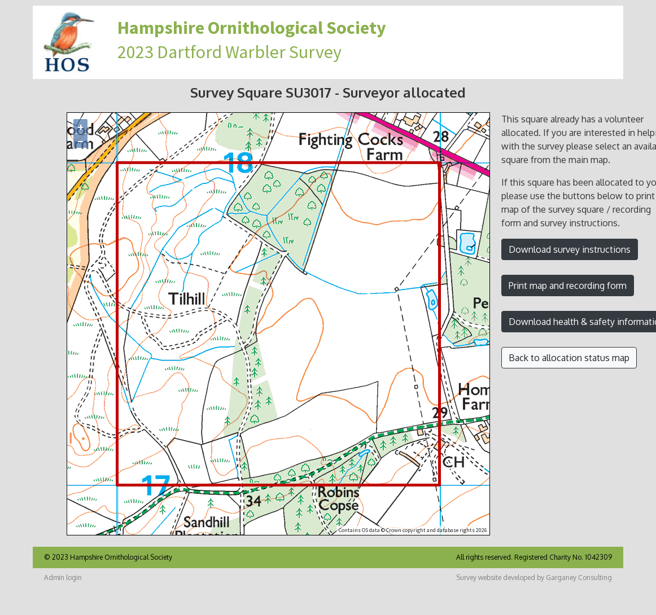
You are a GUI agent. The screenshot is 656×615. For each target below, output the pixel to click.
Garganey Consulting (579, 577)
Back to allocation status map (569, 357)
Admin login (63, 577)
